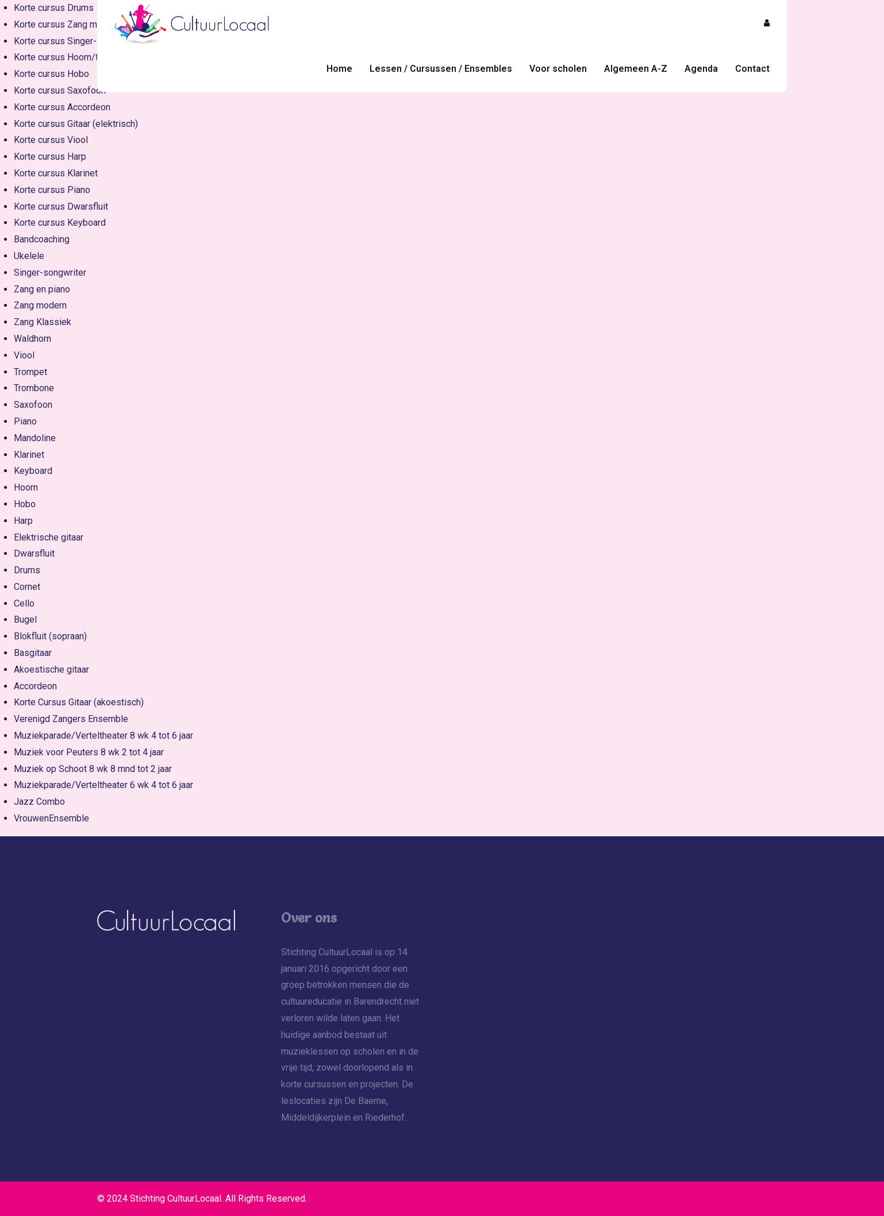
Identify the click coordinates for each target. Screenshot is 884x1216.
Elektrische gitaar (48, 537)
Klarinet (29, 454)
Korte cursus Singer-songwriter (77, 41)
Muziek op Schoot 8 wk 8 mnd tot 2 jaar (93, 768)
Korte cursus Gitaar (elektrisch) (76, 123)
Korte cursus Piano (52, 189)
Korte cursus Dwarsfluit (61, 206)
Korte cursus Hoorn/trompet (70, 57)
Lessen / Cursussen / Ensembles (441, 68)
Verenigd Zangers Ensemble (71, 718)
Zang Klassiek (42, 321)
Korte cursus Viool (51, 139)
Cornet (27, 586)
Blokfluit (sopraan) (50, 636)
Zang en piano (42, 289)
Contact (752, 68)
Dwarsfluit (34, 553)
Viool (24, 355)
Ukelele (29, 255)
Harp (23, 520)
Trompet (30, 371)
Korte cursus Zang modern (67, 24)
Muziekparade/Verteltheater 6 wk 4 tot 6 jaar (103, 784)
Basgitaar (33, 652)
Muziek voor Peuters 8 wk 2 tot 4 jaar (89, 752)
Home (339, 68)
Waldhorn (32, 338)
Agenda (701, 68)
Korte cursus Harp (50, 156)
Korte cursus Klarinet (56, 173)
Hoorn (26, 487)
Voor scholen (558, 68)
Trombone (34, 388)
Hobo (25, 504)
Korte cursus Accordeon (62, 107)
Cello (24, 603)
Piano (25, 421)
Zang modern (40, 305)
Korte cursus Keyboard (60, 222)
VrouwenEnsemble (51, 818)
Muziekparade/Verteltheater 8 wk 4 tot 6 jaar (103, 735)
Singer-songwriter (50, 272)
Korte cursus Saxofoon (60, 90)
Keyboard (33, 470)
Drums (27, 570)
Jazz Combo (39, 801)
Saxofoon (33, 404)
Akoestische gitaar (51, 669)
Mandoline (35, 438)
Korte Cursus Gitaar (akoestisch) (79, 702)
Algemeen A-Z (635, 68)
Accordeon (35, 686)
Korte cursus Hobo (51, 73)
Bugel (25, 619)
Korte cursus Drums (54, 7)
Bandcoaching (42, 239)
